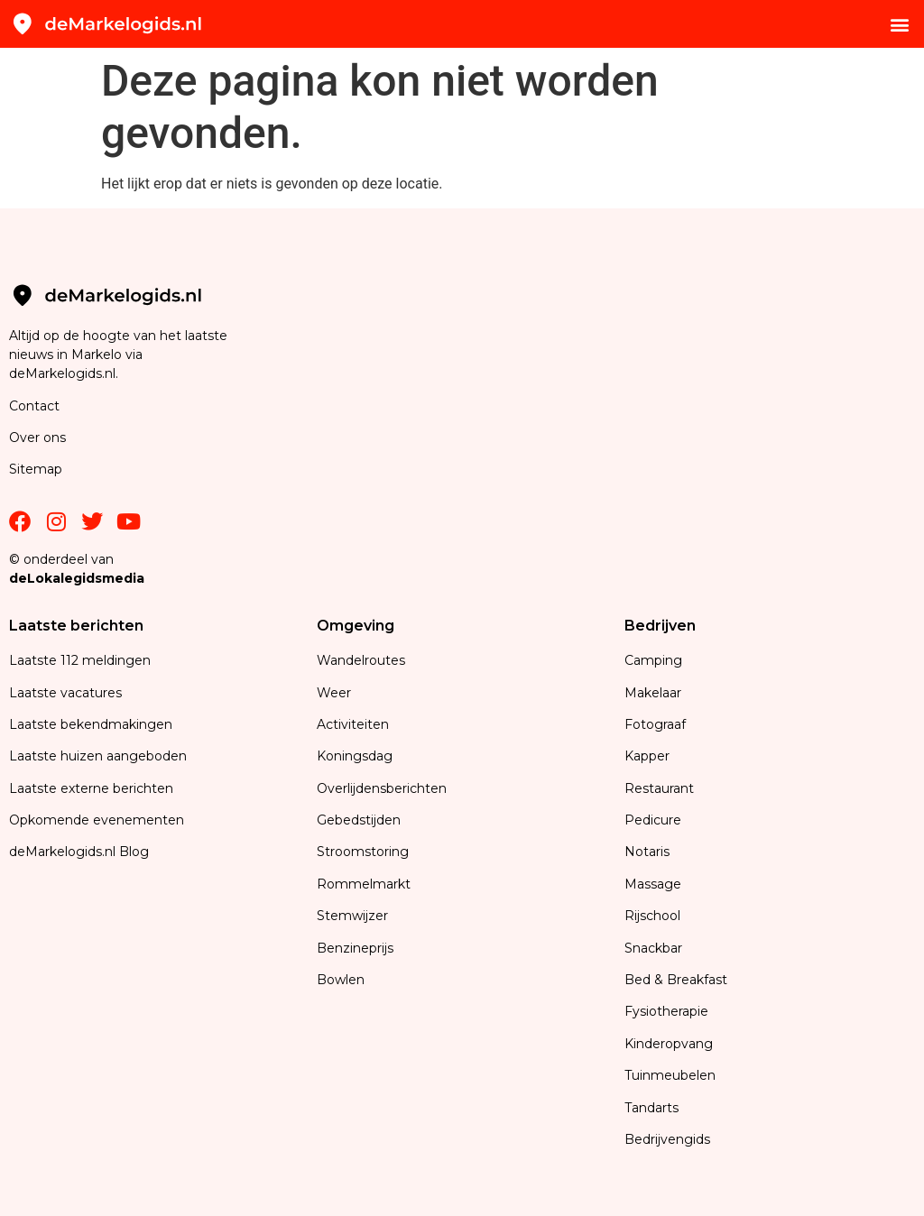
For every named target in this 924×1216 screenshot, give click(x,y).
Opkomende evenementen (96, 820)
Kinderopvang (668, 1044)
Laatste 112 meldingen (80, 660)
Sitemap (37, 469)
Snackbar (653, 948)
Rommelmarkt (365, 884)
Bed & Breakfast (675, 980)
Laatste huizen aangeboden (98, 756)
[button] (900, 24)
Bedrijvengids (667, 1139)
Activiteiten (353, 724)
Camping (655, 660)
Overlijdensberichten (383, 788)
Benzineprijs (355, 948)
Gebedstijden (359, 820)
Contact (34, 406)
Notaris (647, 851)
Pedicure (652, 820)
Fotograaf (656, 724)
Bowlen (341, 980)
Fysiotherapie (666, 1011)
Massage (652, 884)
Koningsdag (355, 756)
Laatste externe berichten (91, 788)
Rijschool (652, 915)
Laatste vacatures (65, 693)
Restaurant (659, 788)
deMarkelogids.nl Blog (79, 851)
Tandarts (651, 1108)
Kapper (648, 756)
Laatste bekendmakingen (90, 724)
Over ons (37, 437)
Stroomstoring (363, 851)
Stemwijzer (352, 915)
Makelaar (652, 693)
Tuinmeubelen (670, 1075)
